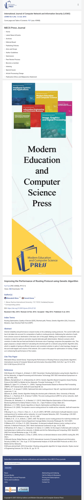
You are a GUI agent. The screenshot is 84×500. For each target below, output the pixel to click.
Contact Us (46, 482)
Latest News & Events (13, 35)
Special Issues (11, 70)
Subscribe (8, 468)
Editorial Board (11, 42)
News (6, 473)
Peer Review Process (13, 59)
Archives (9, 39)
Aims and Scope (11, 49)
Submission (10, 56)
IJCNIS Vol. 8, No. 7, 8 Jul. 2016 (15, 17)
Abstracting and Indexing (50, 473)
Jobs (6, 482)
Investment (46, 480)
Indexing (9, 66)
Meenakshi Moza (12, 298)
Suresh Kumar (29, 298)
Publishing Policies (12, 45)
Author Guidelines (12, 52)
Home (8, 32)
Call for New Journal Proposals (14, 477)
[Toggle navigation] (78, 4)
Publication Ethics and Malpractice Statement (21, 77)
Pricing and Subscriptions (50, 477)
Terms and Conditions (11, 480)
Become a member (12, 63)
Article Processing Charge (15, 73)
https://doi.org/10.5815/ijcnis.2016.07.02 (22, 308)
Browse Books (9, 475)
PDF (29, 20)
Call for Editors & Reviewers (51, 475)
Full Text (7, 286)
